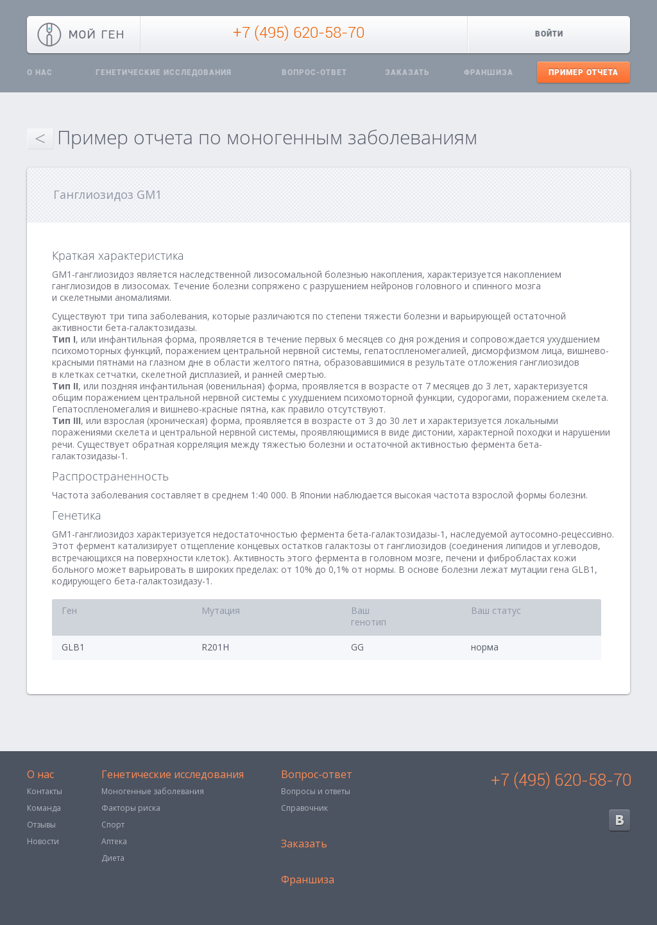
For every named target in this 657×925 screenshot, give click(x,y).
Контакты (44, 791)
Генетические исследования (164, 72)
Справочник (304, 807)
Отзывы (41, 824)
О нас (40, 72)
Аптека (114, 841)
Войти (549, 34)
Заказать (407, 72)
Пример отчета (584, 72)
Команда (44, 807)
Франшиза (488, 72)
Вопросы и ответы (315, 791)
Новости (43, 841)
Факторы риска (130, 807)
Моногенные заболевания (152, 791)
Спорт (112, 824)
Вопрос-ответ (314, 72)
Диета (112, 858)
